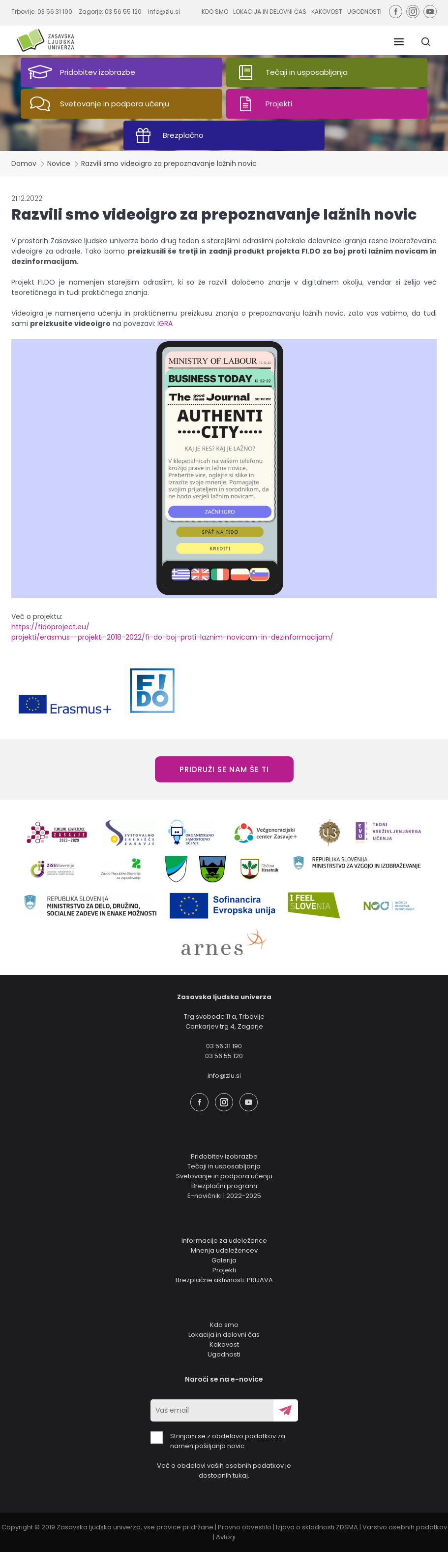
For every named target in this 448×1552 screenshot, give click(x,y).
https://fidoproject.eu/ (50, 627)
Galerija (224, 1260)
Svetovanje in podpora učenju (224, 1176)
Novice (58, 163)
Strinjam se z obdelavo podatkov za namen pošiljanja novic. (217, 1441)
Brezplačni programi (224, 1186)
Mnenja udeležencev (224, 1250)
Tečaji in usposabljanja (224, 1166)
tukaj (240, 1475)
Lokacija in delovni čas (224, 1334)
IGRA (165, 323)
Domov (23, 163)
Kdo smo (224, 1324)
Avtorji (226, 1537)
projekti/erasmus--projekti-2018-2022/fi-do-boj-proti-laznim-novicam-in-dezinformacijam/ (172, 637)
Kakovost (224, 1344)
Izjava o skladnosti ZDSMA (317, 1527)
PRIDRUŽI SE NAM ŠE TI (224, 769)
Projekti (224, 1270)
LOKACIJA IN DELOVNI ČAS (269, 11)
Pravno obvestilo (244, 1527)
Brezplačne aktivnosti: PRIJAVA (224, 1280)
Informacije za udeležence (224, 1240)
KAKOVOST (326, 11)
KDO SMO (215, 11)
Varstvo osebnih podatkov (404, 1527)
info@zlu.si (164, 11)
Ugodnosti (224, 1354)
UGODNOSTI (364, 11)
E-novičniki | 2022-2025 (224, 1195)
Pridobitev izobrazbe (224, 1156)
